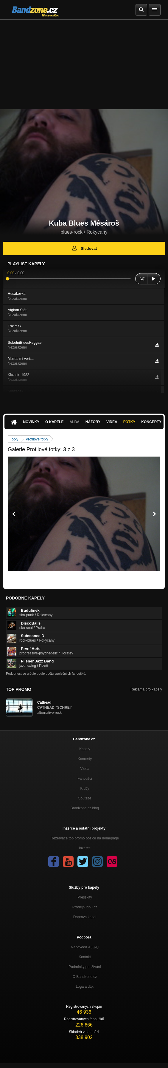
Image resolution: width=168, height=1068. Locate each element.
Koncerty (151, 422)
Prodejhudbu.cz (84, 907)
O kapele (54, 422)
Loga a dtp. (85, 986)
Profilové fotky (37, 439)
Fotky (129, 422)
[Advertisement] (84, 64)
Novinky (31, 422)
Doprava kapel (84, 917)
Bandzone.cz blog (85, 808)
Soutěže (84, 798)
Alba (74, 422)
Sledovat (84, 248)
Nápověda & (85, 947)
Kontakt (85, 957)
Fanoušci (84, 778)
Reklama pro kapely (146, 689)
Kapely (84, 749)
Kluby (84, 788)
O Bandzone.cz (84, 977)
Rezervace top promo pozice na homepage (85, 838)
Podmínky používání (85, 967)
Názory (92, 422)
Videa (111, 422)
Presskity (84, 897)
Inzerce (85, 848)
